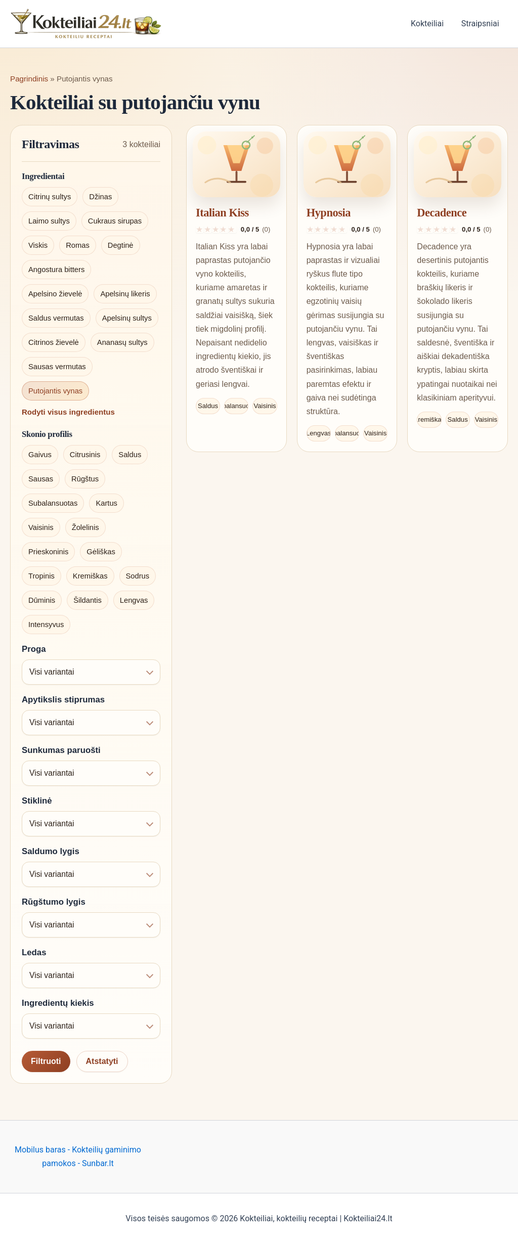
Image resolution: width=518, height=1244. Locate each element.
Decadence (441, 212)
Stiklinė (37, 801)
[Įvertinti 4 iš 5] (224, 229)
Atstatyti (102, 1061)
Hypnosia (329, 212)
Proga (34, 649)
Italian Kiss (222, 212)
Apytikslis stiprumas (63, 699)
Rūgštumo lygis (53, 902)
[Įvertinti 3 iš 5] (216, 229)
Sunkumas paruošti (61, 750)
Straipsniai (481, 23)
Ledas (34, 952)
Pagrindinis (29, 78)
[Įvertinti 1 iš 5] (200, 229)
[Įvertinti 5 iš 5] (233, 229)
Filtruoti (46, 1061)
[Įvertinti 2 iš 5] (208, 229)
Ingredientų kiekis (58, 1003)
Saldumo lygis (50, 851)
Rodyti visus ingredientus (68, 412)
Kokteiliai (429, 23)
